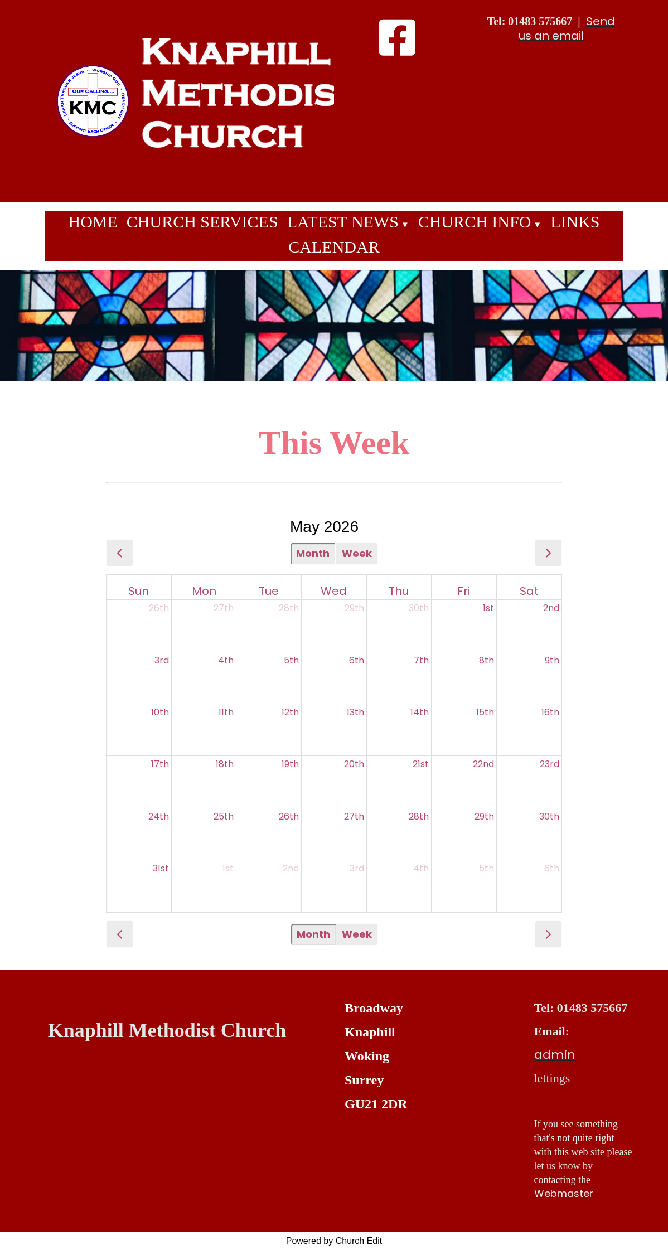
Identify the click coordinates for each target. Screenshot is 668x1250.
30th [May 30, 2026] (549, 816)
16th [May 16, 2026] (550, 712)
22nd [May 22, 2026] (483, 764)
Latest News (343, 221)
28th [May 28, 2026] (419, 816)
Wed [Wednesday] (334, 591)
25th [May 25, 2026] (224, 816)
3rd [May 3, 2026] (161, 660)
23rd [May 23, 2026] (549, 764)
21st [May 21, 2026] (421, 764)
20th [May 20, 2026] (354, 764)
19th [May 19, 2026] (290, 764)
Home (92, 221)
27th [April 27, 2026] (224, 608)
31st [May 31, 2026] (161, 868)
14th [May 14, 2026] (419, 712)
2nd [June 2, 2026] (291, 868)
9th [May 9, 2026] (552, 660)
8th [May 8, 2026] (486, 660)
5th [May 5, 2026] (291, 660)
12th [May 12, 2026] (290, 712)
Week (357, 553)
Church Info (474, 221)
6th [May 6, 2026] (356, 660)
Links (574, 221)
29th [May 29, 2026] (484, 816)
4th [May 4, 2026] (226, 660)
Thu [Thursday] (399, 591)
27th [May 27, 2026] (354, 816)
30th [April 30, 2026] (419, 608)
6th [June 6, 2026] (551, 868)
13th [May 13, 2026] (355, 712)
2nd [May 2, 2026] (551, 608)
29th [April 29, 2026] (354, 608)
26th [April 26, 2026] (159, 608)
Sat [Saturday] (529, 591)
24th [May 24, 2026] (158, 816)
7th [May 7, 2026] (421, 660)
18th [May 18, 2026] (225, 764)
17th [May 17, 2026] (160, 764)
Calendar (333, 247)
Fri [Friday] (463, 591)
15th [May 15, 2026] (485, 712)
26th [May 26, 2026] (289, 816)
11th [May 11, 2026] (226, 712)
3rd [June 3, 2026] (357, 868)
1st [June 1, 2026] (228, 868)
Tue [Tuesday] (269, 591)
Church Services (202, 221)
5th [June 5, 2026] (486, 868)
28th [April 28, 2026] (289, 608)
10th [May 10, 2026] (160, 712)
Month (313, 553)
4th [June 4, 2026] (421, 868)
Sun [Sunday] (138, 591)
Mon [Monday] (204, 591)
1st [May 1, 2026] (488, 608)
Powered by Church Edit (334, 1241)
